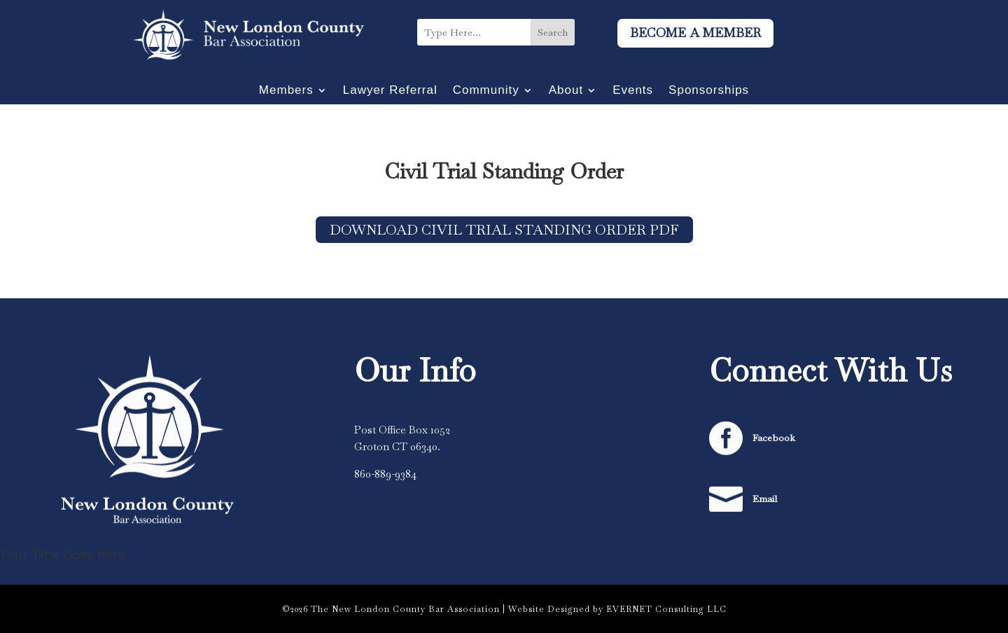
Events (632, 91)
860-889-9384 (385, 473)
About (566, 91)
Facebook (773, 437)
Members (286, 91)
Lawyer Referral (390, 91)
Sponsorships (708, 91)
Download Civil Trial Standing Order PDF (504, 230)
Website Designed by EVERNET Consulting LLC (617, 609)
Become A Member (695, 33)
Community (486, 91)
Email (764, 498)
